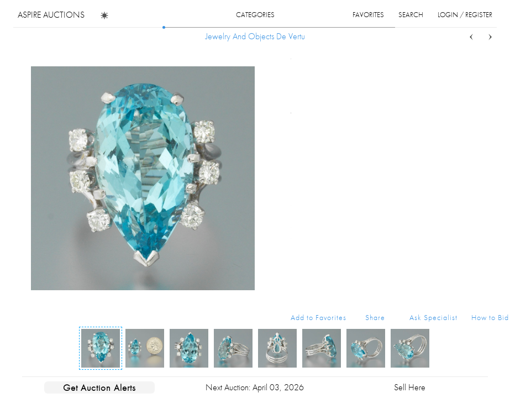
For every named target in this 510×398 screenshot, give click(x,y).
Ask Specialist (433, 317)
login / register (465, 14)
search (410, 14)
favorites (368, 14)
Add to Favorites (318, 317)
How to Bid (490, 317)
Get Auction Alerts (99, 387)
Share (375, 317)
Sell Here (409, 387)
